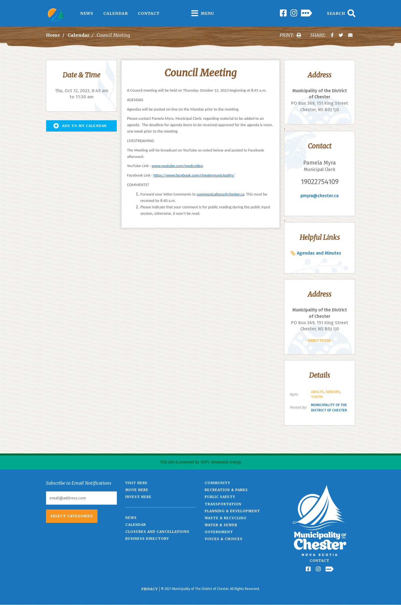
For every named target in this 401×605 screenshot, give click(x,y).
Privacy (149, 589)
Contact (149, 13)
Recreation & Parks (226, 490)
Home (53, 35)
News (86, 13)
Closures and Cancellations (157, 532)
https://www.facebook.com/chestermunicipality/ (193, 175)
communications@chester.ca (220, 194)
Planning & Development (232, 511)
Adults (317, 392)
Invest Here (138, 497)
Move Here (136, 490)
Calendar (115, 13)
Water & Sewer (221, 525)
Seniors (333, 392)
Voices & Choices (224, 539)
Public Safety (220, 497)
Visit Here (136, 483)
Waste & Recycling (225, 518)
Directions (319, 340)
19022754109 (320, 182)
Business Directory (147, 538)
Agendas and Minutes (319, 253)
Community (217, 483)
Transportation (223, 504)
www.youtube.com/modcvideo (177, 165)
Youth (317, 397)
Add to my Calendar (80, 126)
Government (219, 532)
